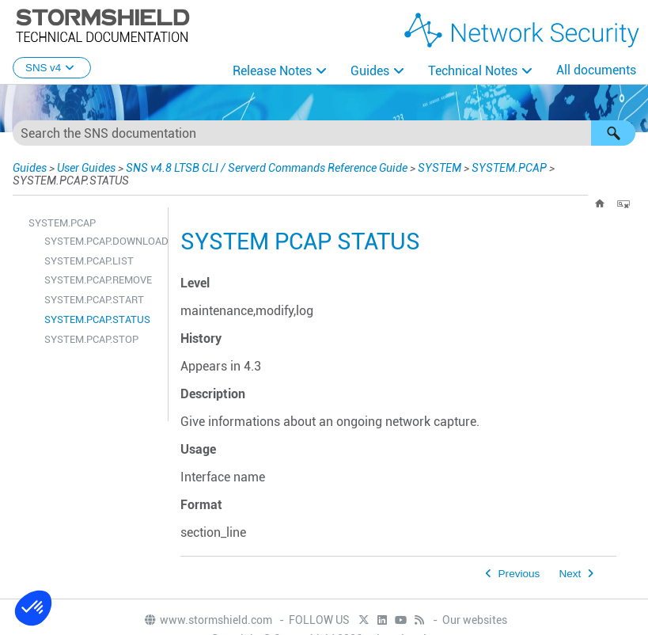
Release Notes (272, 70)
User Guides (86, 168)
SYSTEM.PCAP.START (94, 300)
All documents (596, 70)
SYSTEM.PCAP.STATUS (97, 319)
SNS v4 (51, 68)
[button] (613, 133)
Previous (519, 574)
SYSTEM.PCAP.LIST (89, 261)
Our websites (474, 620)
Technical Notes (472, 70)
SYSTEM (439, 168)
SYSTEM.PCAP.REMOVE (98, 280)
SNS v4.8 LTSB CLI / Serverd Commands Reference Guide (266, 168)
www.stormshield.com (208, 620)
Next (570, 574)
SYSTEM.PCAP (509, 168)
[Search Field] (324, 133)
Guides (370, 70)
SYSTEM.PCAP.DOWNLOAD (102, 241)
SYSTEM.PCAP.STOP (91, 339)
